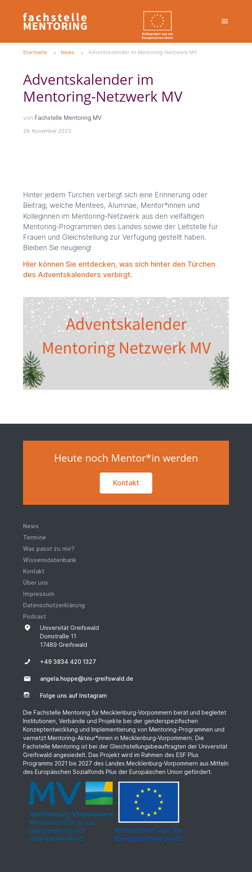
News (67, 52)
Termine (34, 537)
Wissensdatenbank (49, 559)
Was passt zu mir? (48, 548)
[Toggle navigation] (224, 21)
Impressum (39, 593)
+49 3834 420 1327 (68, 661)
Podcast (34, 616)
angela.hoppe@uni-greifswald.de (86, 678)
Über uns (35, 582)
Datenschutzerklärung (54, 605)
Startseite (35, 52)
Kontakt (126, 483)
